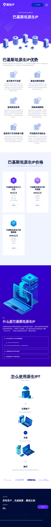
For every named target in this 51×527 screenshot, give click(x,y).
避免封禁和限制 (37, 81)
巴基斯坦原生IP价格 (25, 162)
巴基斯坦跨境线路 (3, 520)
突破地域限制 (37, 107)
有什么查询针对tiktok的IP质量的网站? (14, 338)
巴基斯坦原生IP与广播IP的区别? (13, 356)
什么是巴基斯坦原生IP (19, 321)
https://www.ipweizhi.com (13, 342)
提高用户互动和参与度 (14, 133)
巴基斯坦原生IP (25, 17)
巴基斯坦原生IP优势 (20, 60)
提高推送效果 (14, 107)
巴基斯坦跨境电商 (31, 520)
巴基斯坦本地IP (10, 520)
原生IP (32, 376)
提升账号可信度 (14, 81)
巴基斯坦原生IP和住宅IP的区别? (13, 351)
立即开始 (43, 506)
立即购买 (37, 4)
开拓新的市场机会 (37, 133)
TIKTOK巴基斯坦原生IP (20, 166)
